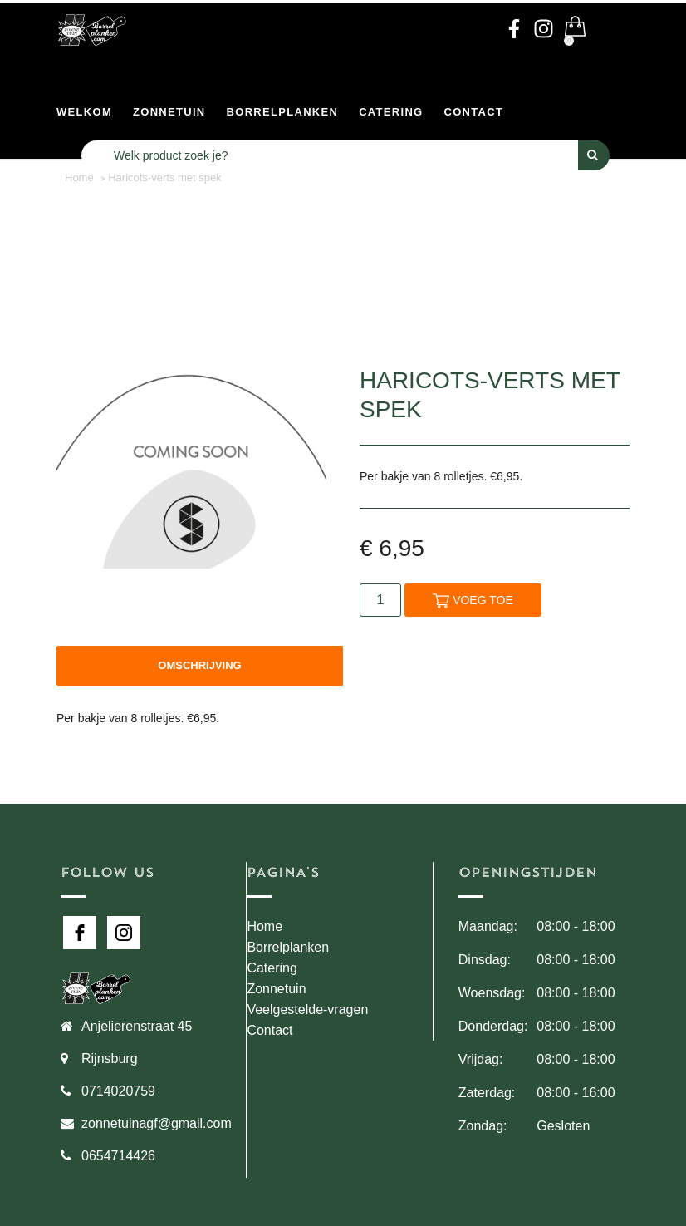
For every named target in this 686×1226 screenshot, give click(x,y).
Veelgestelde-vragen (307, 1009)
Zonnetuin (169, 112)
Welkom (84, 112)
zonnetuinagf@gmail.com (156, 1123)
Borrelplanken (283, 112)
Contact (474, 112)
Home (264, 926)
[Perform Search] (594, 155)
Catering (391, 112)
